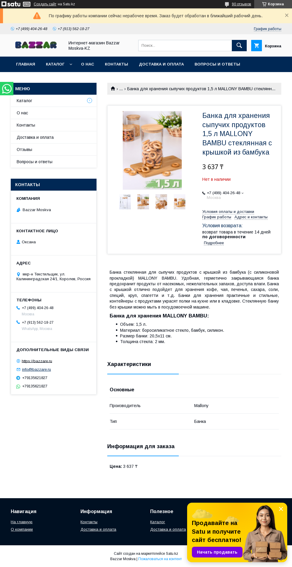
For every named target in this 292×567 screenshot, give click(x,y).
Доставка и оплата (161, 64)
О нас (87, 64)
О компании (22, 529)
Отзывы (24, 149)
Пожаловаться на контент (160, 559)
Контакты (116, 64)
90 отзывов (241, 4)
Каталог (55, 64)
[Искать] (239, 45)
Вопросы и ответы (217, 64)
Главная (25, 64)
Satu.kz (172, 554)
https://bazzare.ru (37, 361)
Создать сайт (45, 4)
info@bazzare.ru (36, 369)
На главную (21, 522)
